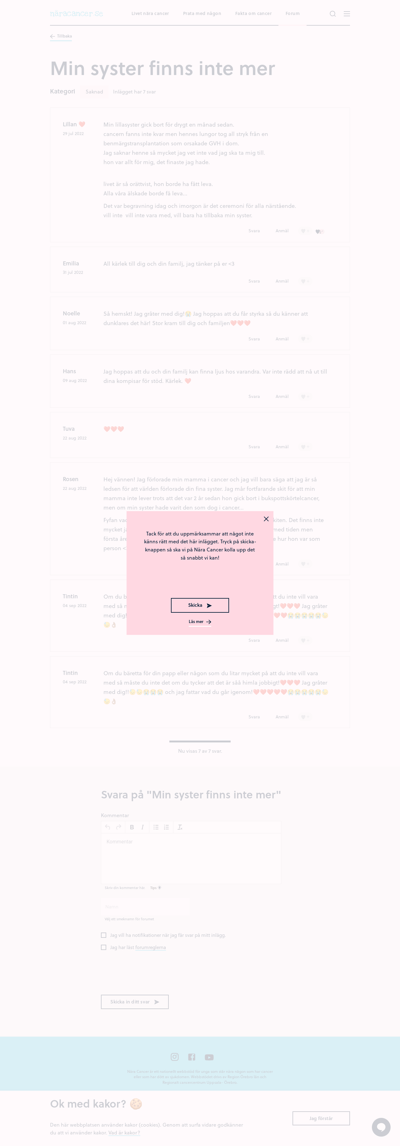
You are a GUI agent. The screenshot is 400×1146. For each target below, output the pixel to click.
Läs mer (200, 621)
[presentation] (200, 580)
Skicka (200, 604)
